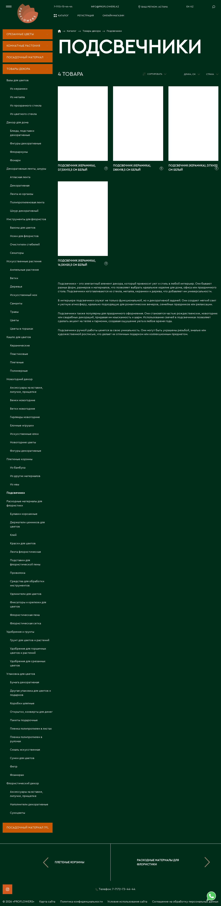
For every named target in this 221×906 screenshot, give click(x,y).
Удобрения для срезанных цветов (27, 663)
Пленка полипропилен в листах (31, 728)
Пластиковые (19, 354)
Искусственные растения (23, 261)
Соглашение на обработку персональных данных (185, 901)
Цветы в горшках (21, 328)
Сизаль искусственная (25, 749)
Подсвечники (15, 493)
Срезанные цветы (20, 34)
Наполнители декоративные (29, 804)
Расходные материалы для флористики (24, 503)
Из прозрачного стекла (25, 105)
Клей (13, 535)
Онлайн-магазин (113, 15)
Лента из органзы (21, 194)
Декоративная (19, 185)
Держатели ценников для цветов (27, 524)
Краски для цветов (23, 543)
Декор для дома (17, 122)
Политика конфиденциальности (81, 901)
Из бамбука (17, 467)
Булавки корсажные (23, 514)
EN (187, 6)
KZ (192, 6)
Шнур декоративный (24, 210)
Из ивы (14, 484)
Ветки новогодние (22, 408)
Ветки (14, 278)
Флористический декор (22, 783)
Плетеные (17, 362)
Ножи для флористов (24, 236)
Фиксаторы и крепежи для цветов (28, 604)
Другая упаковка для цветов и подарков (30, 692)
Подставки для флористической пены (25, 562)
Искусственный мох (23, 295)
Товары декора (18, 69)
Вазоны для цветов (22, 227)
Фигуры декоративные (25, 143)
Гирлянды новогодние (25, 417)
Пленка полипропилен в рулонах (26, 739)
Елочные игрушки (22, 425)
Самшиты (16, 303)
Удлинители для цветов (25, 594)
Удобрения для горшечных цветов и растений (28, 650)
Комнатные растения (23, 45)
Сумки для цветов (22, 758)
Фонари (15, 160)
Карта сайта (47, 901)
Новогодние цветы (23, 442)
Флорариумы (19, 152)
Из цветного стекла (23, 114)
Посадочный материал (24, 57)
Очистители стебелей (25, 244)
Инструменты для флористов (26, 219)
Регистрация (85, 15)
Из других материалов (25, 476)
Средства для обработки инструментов (27, 583)
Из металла (17, 97)
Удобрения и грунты (20, 631)
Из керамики (18, 88)
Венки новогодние (22, 400)
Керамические (20, 345)
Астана (163, 7)
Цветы (14, 320)
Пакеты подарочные (24, 720)
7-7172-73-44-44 (63, 6)
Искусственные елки (24, 434)
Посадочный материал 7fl (27, 827)
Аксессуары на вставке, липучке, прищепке (26, 389)
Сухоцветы (17, 812)
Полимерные (19, 370)
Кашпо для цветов (18, 337)
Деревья (16, 286)
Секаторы (17, 253)
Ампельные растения (24, 269)
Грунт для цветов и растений (29, 640)
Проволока (17, 572)
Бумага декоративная (24, 682)
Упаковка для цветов (20, 674)
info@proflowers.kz (105, 6)
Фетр (13, 766)
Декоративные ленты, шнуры (26, 168)
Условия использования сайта (127, 901)
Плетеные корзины (19, 459)
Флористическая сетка (25, 623)
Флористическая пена (25, 615)
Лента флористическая (25, 551)
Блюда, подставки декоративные (22, 132)
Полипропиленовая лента (27, 202)
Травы (14, 311)
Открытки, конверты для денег (31, 711)
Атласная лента (20, 177)
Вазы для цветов (17, 80)
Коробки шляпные (22, 703)
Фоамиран (17, 775)
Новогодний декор (19, 379)
